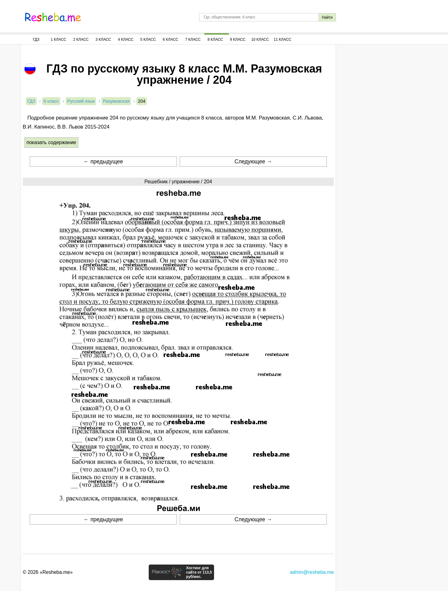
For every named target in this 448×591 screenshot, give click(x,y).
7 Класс (193, 39)
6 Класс (170, 39)
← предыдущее (103, 161)
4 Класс (125, 39)
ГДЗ (36, 39)
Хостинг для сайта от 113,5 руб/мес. (199, 572)
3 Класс (103, 39)
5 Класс (148, 39)
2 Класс (81, 39)
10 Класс (260, 39)
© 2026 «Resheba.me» (48, 572)
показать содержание (51, 142)
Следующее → (253, 161)
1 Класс (58, 39)
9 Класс (237, 39)
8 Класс (215, 39)
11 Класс (283, 39)
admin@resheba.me (312, 572)
